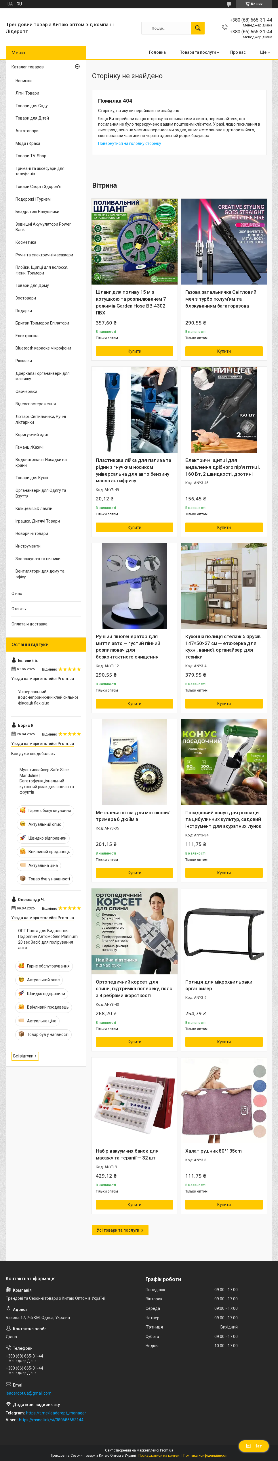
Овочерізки (26, 391)
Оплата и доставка (29, 624)
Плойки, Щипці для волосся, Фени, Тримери (42, 270)
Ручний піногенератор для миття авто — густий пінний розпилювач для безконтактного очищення (128, 646)
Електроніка (27, 335)
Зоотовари (26, 298)
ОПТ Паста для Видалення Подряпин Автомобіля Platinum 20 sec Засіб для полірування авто (48, 939)
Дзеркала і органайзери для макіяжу (43, 376)
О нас (17, 593)
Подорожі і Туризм (33, 199)
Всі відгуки (23, 1056)
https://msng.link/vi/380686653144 (51, 1420)
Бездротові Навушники (37, 211)
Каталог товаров (28, 67)
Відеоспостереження (36, 404)
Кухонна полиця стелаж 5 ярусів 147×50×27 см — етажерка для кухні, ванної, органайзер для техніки (223, 646)
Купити (134, 351)
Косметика (26, 242)
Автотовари (27, 130)
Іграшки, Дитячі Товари (38, 521)
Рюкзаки (24, 360)
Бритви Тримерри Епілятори (42, 323)
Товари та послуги (198, 52)
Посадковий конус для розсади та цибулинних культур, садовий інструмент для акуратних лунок (223, 819)
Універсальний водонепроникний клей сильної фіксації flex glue (48, 697)
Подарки (24, 310)
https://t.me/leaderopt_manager (56, 1413)
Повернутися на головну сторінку (129, 143)
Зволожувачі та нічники (38, 558)
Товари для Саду (32, 105)
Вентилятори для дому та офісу (40, 574)
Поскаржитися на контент (159, 1456)
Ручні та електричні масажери (44, 255)
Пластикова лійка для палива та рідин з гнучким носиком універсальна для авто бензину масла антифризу (133, 470)
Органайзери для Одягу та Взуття (41, 493)
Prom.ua (166, 1450)
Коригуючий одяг (32, 434)
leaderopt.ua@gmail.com (29, 1393)
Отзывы (19, 608)
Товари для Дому (32, 285)
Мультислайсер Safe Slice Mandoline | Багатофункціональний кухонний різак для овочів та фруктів (47, 780)
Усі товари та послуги (118, 1230)
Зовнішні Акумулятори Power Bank (43, 227)
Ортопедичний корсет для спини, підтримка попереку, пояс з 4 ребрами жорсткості (134, 989)
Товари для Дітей (32, 118)
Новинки (24, 80)
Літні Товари (27, 93)
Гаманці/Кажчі (29, 447)
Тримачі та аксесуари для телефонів (40, 171)
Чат (254, 1446)
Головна (157, 52)
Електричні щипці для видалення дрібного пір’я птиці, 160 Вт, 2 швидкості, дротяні (222, 467)
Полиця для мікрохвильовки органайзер (218, 985)
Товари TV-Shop (31, 155)
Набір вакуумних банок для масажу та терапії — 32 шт (127, 1154)
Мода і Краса (28, 143)
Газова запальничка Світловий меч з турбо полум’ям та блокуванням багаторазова (220, 299)
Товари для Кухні (32, 477)
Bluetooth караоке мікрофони (43, 348)
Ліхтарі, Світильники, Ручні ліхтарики (41, 419)
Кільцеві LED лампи (34, 508)
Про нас (238, 52)
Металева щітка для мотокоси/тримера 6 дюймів (133, 816)
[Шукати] (198, 28)
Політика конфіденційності (205, 1456)
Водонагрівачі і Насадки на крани (41, 462)
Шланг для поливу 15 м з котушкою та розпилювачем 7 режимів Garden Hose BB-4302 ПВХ (131, 302)
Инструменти (28, 546)
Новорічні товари (32, 533)
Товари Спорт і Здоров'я (38, 186)
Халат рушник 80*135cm (213, 1151)
